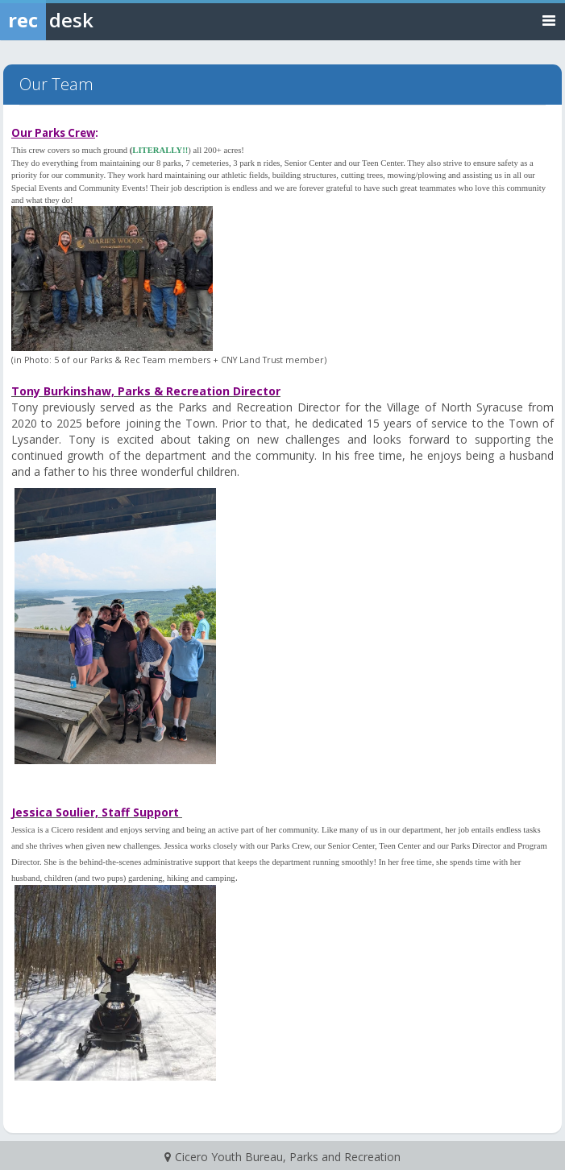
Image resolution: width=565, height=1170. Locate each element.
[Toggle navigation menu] (548, 20)
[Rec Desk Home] (88, 20)
